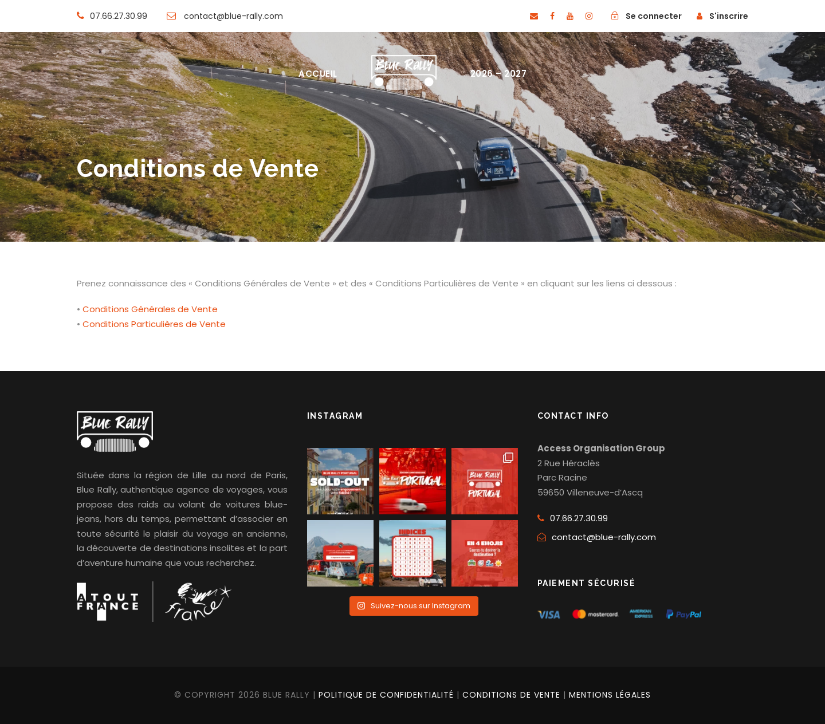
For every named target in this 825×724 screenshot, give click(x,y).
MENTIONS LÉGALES (610, 695)
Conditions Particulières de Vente (154, 324)
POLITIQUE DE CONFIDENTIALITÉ (386, 695)
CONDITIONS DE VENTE (511, 695)
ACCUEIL (317, 74)
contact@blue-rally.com (604, 537)
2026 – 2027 (498, 74)
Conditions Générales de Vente (150, 309)
